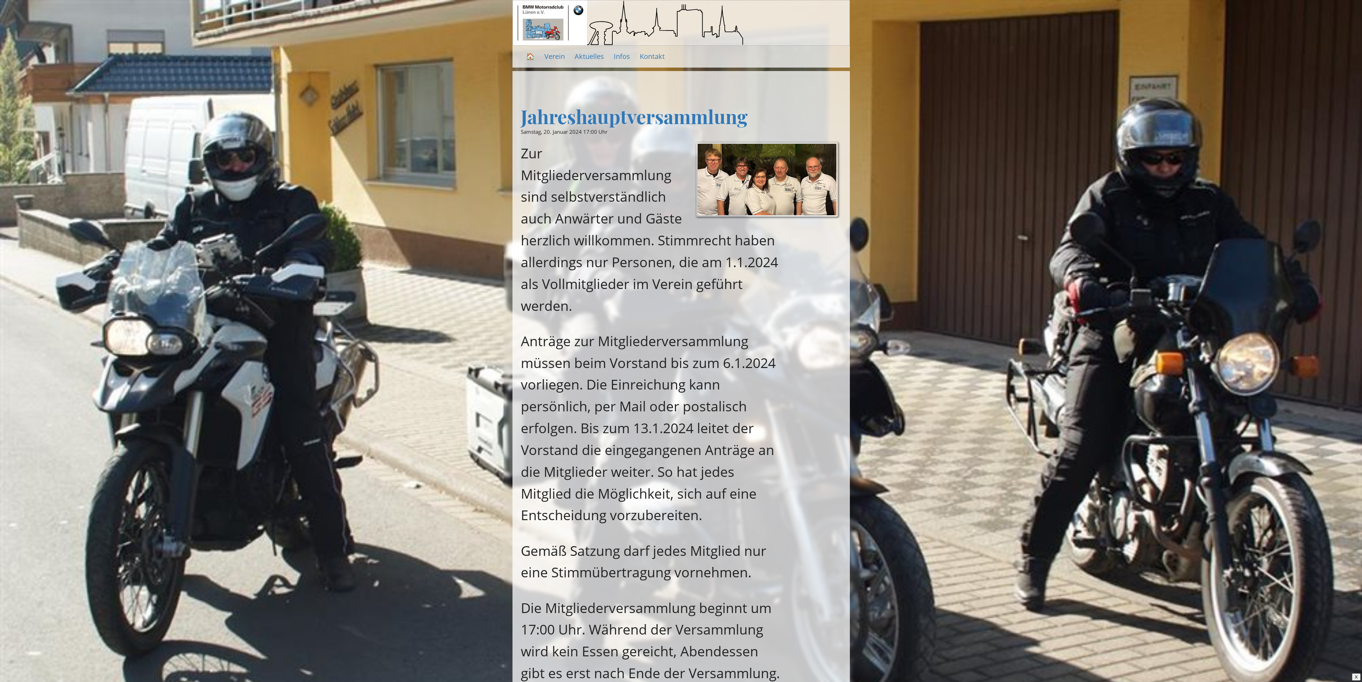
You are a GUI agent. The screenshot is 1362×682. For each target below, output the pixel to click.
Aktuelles (589, 56)
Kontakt (652, 56)
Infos (622, 56)
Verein (554, 56)
